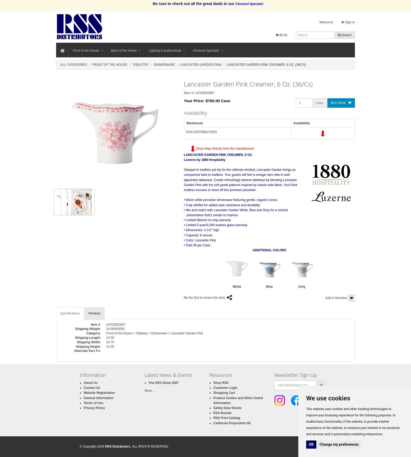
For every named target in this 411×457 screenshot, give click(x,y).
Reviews (94, 313)
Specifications (70, 313)
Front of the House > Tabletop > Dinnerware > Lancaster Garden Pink (154, 333)
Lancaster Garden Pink (200, 65)
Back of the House (126, 50)
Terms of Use (93, 403)
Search (344, 35)
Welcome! (326, 22)
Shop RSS (221, 383)
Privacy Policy (94, 408)
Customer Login (225, 388)
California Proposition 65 (232, 423)
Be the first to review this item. (205, 298)
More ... (150, 391)
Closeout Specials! (208, 50)
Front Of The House (109, 65)
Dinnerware (164, 65)
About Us (91, 383)
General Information (98, 398)
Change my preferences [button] (339, 444)
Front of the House (88, 50)
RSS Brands (222, 413)
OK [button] (311, 444)
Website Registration (99, 393)
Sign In (348, 22)
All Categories (73, 65)
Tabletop (140, 65)
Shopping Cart (224, 393)
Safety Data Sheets (227, 408)
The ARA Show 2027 (164, 383)
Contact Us (92, 388)
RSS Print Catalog (226, 418)
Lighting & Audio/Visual (167, 50)
